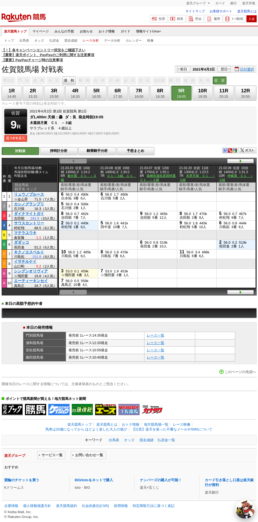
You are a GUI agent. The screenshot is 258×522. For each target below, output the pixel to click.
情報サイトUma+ (148, 31)
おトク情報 (107, 31)
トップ (9, 40)
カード (220, 3)
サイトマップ (195, 11)
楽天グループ (196, 3)
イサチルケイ (25, 261)
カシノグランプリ (29, 204)
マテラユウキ (25, 233)
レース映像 (181, 424)
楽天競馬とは (247, 11)
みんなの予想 (64, 31)
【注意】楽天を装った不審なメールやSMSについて (172, 429)
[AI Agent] (245, 509)
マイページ (40, 31)
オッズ (39, 40)
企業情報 (11, 506)
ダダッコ (21, 242)
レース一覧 (155, 335)
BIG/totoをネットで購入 (94, 480)
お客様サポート (221, 11)
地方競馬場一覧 (156, 424)
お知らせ (86, 31)
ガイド (125, 31)
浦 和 (69, 80)
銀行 (233, 3)
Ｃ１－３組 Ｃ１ (121, 176)
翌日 (224, 69)
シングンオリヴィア (31, 271)
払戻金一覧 (166, 440)
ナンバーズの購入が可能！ (161, 480)
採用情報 (121, 506)
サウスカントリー (29, 223)
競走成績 (70, 40)
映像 (150, 40)
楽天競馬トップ (15, 31)
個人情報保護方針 (37, 506)
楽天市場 (248, 3)
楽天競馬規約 (66, 506)
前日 (183, 69)
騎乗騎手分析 (97, 151)
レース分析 (91, 40)
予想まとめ (135, 151)
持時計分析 (58, 151)
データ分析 (112, 40)
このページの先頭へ (240, 372)
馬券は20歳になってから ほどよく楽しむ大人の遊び (86, 429)
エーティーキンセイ (31, 281)
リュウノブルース (29, 194)
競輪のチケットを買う (21, 480)
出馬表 (24, 40)
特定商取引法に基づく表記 (154, 506)
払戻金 (54, 40)
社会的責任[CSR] (95, 506)
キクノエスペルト (29, 252)
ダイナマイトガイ (29, 213)
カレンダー (134, 40)
